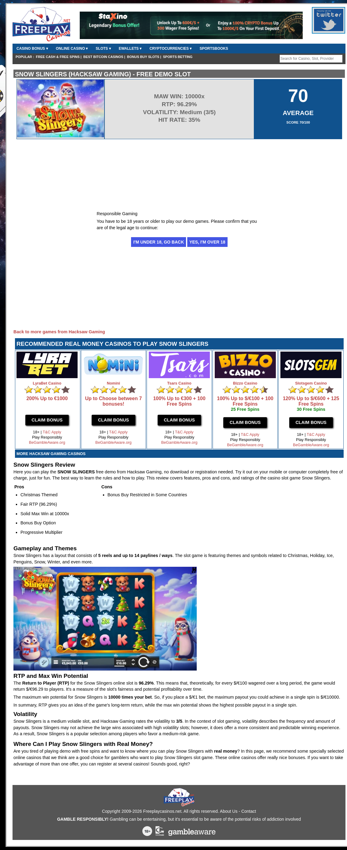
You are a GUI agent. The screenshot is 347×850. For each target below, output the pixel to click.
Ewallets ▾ (130, 48)
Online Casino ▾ (72, 48)
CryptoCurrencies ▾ (170, 48)
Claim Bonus (47, 420)
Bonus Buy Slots (143, 57)
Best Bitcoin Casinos (103, 57)
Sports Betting (178, 57)
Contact (248, 811)
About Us (229, 811)
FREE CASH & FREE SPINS (58, 57)
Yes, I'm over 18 (207, 242)
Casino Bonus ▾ (32, 48)
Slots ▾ (103, 48)
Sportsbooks (213, 48)
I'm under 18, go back (158, 242)
